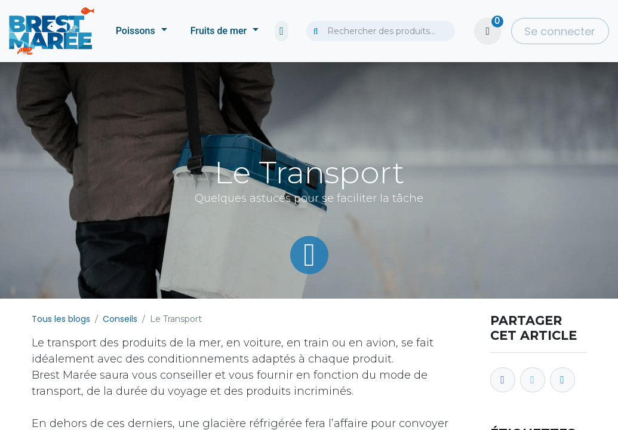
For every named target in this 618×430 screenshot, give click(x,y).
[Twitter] (532, 379)
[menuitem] (141, 31)
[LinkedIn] (562, 379)
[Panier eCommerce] (488, 31)
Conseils (120, 319)
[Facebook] (502, 379)
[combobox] (380, 31)
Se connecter (559, 31)
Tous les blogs (61, 319)
